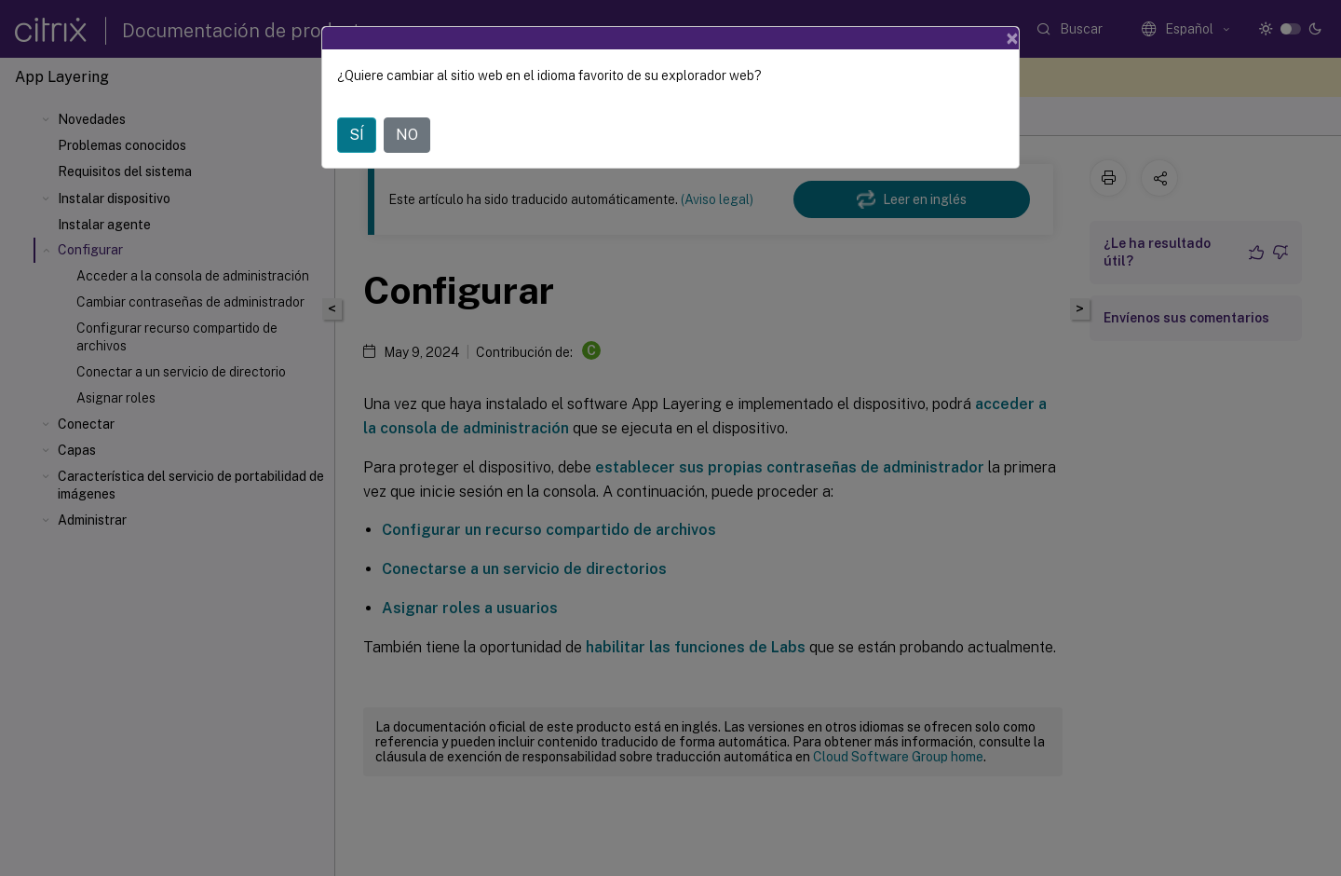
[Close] (1012, 38)
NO (407, 135)
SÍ (356, 135)
